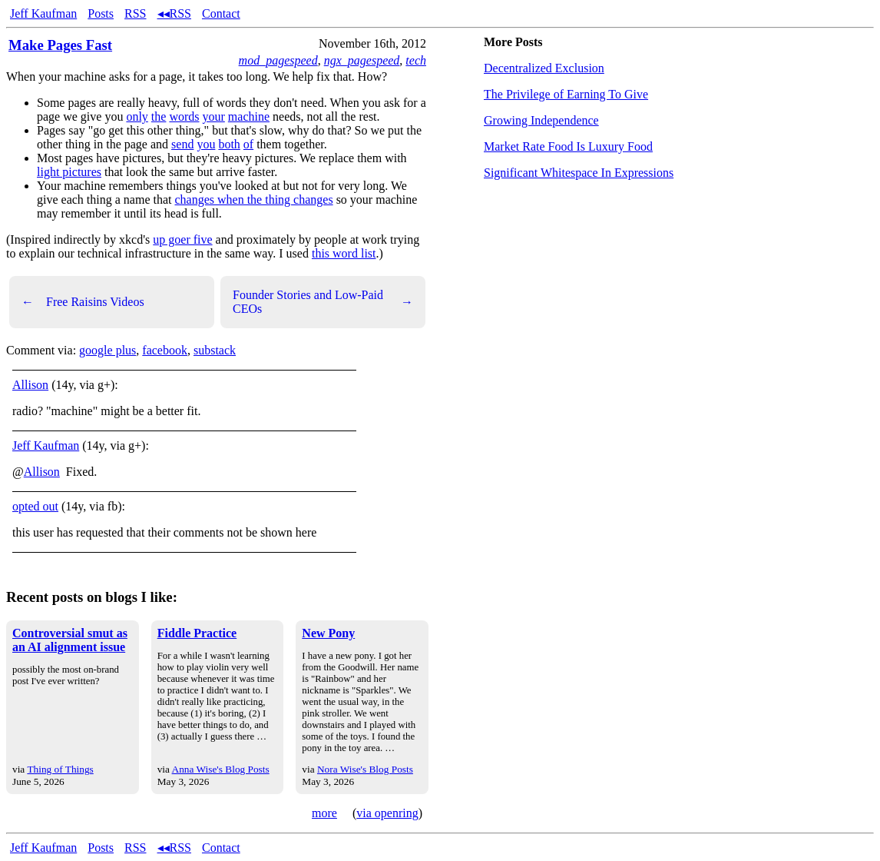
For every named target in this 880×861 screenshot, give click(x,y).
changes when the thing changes (253, 199)
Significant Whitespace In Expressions (578, 172)
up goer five (182, 239)
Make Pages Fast (60, 45)
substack (215, 350)
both (229, 144)
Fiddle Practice (197, 633)
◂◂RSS (174, 13)
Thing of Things (60, 769)
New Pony (328, 633)
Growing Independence (541, 120)
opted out (35, 506)
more (324, 812)
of (248, 144)
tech (415, 60)
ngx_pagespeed (362, 60)
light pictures (69, 171)
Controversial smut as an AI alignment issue (69, 640)
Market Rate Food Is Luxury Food (568, 146)
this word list (344, 253)
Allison (30, 384)
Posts (101, 13)
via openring (387, 812)
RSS (135, 13)
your (214, 116)
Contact (221, 13)
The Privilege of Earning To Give (566, 94)
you (206, 144)
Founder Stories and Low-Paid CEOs (323, 301)
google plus (107, 350)
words (184, 116)
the (159, 116)
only (136, 116)
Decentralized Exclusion (544, 68)
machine (249, 116)
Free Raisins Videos (83, 302)
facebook (164, 350)
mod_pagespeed (278, 60)
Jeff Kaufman (43, 13)
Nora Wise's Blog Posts (365, 769)
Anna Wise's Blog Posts (221, 769)
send (182, 144)
